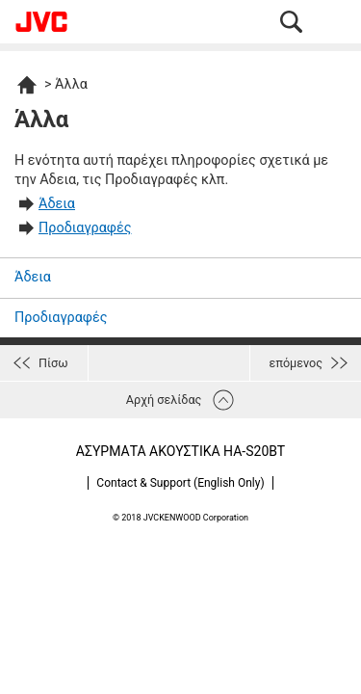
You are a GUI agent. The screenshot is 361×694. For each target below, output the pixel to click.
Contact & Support (180, 483)
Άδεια (57, 204)
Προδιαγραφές (85, 228)
